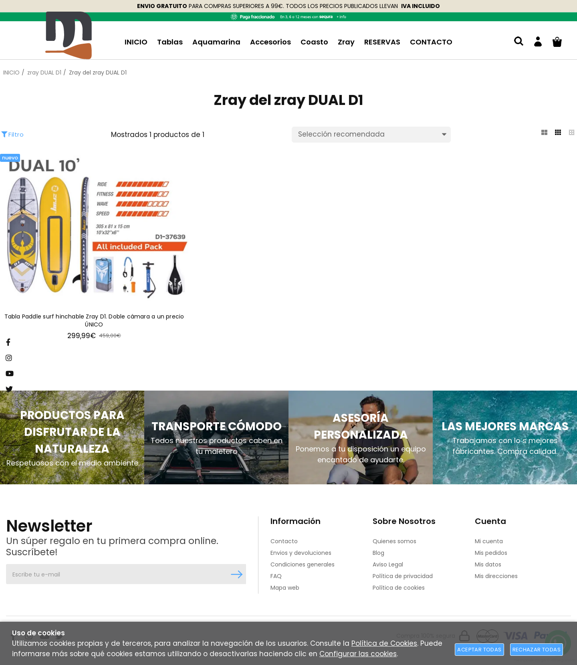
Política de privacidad (403, 576)
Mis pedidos (491, 553)
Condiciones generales (302, 564)
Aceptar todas (479, 649)
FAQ (276, 576)
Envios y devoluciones (300, 553)
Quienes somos (394, 541)
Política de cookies (399, 588)
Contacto (284, 541)
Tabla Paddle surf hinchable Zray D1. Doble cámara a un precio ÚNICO (94, 321)
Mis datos (488, 564)
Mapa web (284, 588)
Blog (378, 553)
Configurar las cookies (358, 654)
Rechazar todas (536, 649)
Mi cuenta (489, 541)
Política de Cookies (384, 643)
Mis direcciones (496, 576)
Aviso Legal (388, 564)
